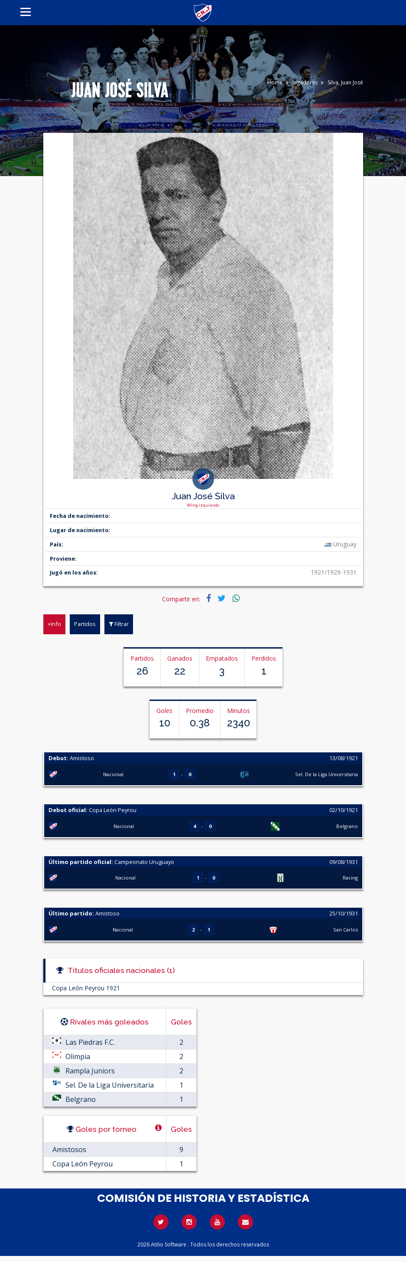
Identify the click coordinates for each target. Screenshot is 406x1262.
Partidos (85, 624)
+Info (54, 624)
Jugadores (305, 82)
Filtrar (119, 624)
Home (275, 82)
